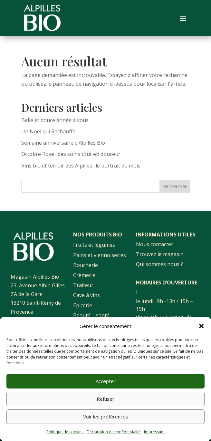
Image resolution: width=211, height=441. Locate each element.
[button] (201, 326)
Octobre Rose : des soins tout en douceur (70, 154)
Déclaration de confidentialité (114, 432)
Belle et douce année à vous (55, 120)
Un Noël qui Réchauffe (48, 131)
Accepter (106, 381)
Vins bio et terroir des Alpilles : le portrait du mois (80, 165)
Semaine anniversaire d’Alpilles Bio (63, 142)
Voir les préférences (105, 416)
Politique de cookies (64, 432)
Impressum (154, 432)
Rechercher (175, 186)
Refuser (105, 399)
